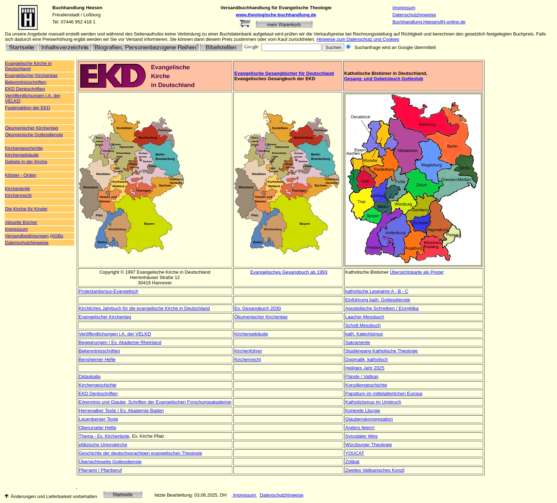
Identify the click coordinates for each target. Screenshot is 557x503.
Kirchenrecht (18, 195)
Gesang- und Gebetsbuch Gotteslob (383, 78)
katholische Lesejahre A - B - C (377, 291)
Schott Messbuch (363, 325)
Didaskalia (90, 376)
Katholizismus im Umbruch (373, 402)
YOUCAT (354, 453)
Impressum (404, 7)
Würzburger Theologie (368, 444)
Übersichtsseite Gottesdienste (110, 461)
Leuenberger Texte (98, 419)
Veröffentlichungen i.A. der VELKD (115, 334)
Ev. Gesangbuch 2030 (257, 308)
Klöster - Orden (20, 175)
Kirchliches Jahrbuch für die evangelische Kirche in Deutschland (144, 308)
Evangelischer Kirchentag (105, 316)
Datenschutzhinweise (414, 14)
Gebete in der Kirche (26, 161)
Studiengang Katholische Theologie (381, 351)
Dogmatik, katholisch (366, 359)
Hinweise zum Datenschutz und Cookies (358, 39)
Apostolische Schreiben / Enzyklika (382, 308)
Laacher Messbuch (364, 316)
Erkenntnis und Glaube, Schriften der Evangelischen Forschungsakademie (155, 402)
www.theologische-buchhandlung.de (276, 14)
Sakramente (357, 342)
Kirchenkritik (17, 188)
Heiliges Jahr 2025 (364, 368)
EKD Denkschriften (25, 89)
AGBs (57, 236)
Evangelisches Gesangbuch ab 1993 (289, 272)
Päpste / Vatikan (362, 376)
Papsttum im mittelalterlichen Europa (383, 393)
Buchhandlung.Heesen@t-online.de (429, 21)
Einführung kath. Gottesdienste (377, 299)
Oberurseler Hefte (98, 427)
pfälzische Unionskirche (103, 444)
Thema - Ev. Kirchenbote (104, 436)
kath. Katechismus (364, 334)
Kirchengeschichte (24, 148)
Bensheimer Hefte (97, 359)
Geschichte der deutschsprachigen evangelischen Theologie (140, 453)
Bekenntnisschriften (25, 82)
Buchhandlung (68, 7)
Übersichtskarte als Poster (417, 272)
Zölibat (352, 461)
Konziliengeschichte (366, 385)
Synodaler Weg (361, 436)
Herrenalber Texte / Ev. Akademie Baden (121, 410)
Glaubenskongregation (369, 419)
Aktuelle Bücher (21, 222)
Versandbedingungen (27, 236)
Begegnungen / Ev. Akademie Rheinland (120, 342)
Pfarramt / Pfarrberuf (100, 470)
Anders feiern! (360, 427)
